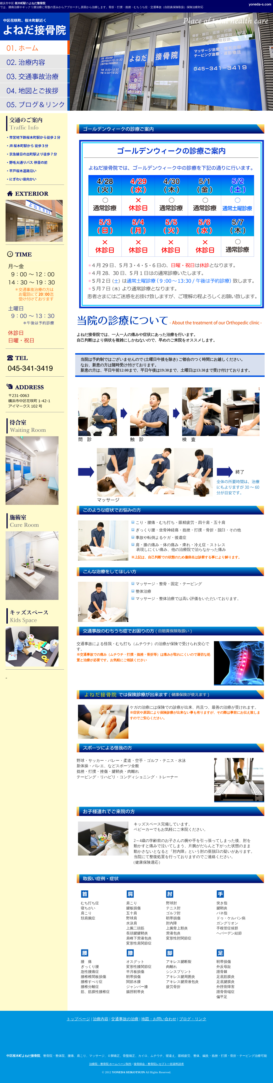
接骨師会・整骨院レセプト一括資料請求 (159, 1063)
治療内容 (100, 1019)
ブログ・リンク (192, 1019)
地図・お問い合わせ (158, 1019)
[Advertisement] (136, 1038)
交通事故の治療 (124, 1019)
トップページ (78, 1019)
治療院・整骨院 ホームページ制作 (110, 1063)
